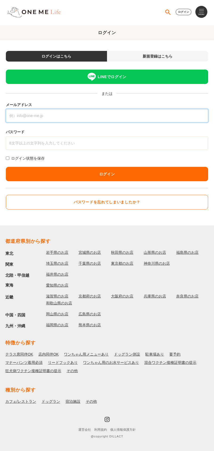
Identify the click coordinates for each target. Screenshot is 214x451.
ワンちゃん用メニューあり (86, 354)
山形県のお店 (155, 252)
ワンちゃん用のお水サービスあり (111, 362)
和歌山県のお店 (59, 303)
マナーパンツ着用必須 (24, 362)
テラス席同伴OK (19, 354)
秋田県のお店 (122, 252)
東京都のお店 (122, 263)
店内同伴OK (48, 354)
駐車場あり (154, 354)
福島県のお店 (187, 252)
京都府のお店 (90, 296)
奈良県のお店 (187, 296)
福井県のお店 (57, 274)
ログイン (183, 11)
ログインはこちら (56, 56)
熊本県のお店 (90, 325)
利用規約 (100, 430)
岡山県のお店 (57, 314)
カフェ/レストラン (20, 401)
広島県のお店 (90, 314)
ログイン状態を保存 (28, 158)
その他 (72, 371)
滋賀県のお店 (57, 296)
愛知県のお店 (57, 285)
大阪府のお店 (122, 296)
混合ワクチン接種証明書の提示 (170, 362)
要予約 (174, 354)
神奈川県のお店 (157, 263)
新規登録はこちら (157, 56)
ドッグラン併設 (127, 354)
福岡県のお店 (57, 325)
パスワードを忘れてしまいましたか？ (107, 202)
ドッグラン (51, 401)
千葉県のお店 (90, 263)
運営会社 (84, 430)
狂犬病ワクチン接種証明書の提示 (33, 371)
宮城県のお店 (90, 252)
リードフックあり (63, 362)
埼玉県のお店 (57, 263)
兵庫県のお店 (155, 296)
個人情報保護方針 (123, 430)
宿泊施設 (72, 401)
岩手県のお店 (57, 252)
